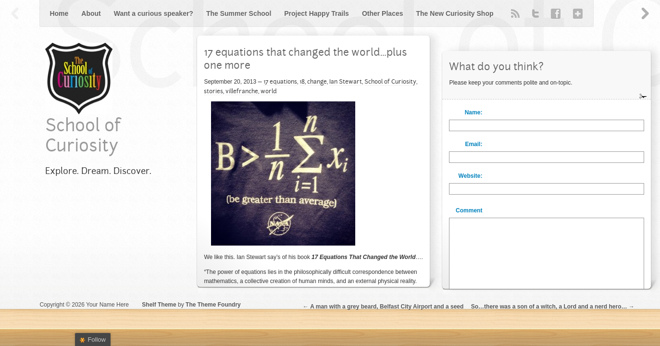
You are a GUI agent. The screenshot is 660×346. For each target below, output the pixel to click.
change (317, 82)
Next (644, 13)
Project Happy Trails (316, 13)
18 (302, 82)
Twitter (535, 13)
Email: (473, 144)
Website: (471, 176)
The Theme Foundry (213, 304)
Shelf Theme (159, 304)
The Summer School (238, 13)
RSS (515, 13)
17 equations (280, 82)
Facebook (555, 13)
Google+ (576, 13)
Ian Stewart (345, 82)
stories (213, 92)
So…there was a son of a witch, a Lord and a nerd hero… (549, 306)
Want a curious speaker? (153, 13)
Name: (474, 112)
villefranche (241, 92)
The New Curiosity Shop (455, 13)
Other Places (382, 13)
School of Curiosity (390, 82)
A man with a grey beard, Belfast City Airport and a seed (386, 306)
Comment (469, 210)
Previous (15, 13)
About (90, 13)
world (269, 92)
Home (59, 13)
